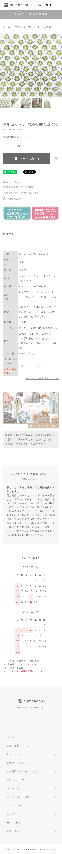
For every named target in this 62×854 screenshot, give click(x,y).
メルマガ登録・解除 (18, 797)
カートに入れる (27, 158)
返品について (11, 181)
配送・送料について (18, 745)
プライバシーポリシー (19, 780)
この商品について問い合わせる (21, 193)
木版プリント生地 (24, 27)
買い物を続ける (12, 198)
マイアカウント (15, 814)
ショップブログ (15, 788)
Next (58, 65)
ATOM (18, 805)
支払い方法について (18, 762)
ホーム (6, 27)
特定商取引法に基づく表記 (18, 187)
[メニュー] (57, 5)
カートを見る (14, 822)
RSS (9, 805)
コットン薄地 (44, 27)
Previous (3, 65)
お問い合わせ (14, 831)
